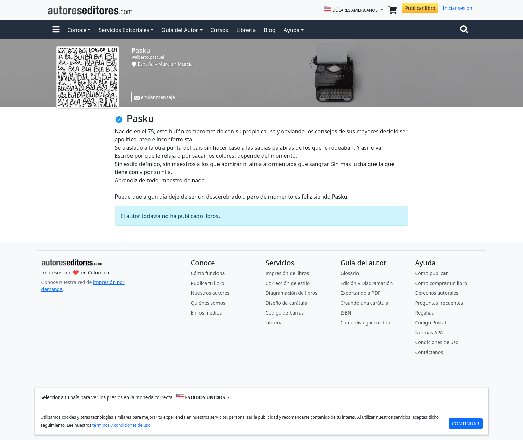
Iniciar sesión (457, 8)
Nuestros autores (210, 293)
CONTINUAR (465, 423)
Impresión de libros (287, 273)
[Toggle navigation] (465, 30)
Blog (270, 30)
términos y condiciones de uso (121, 425)
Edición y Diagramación (367, 283)
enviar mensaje (154, 97)
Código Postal (430, 322)
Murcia (165, 64)
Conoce (76, 30)
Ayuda (292, 30)
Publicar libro (420, 8)
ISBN (346, 312)
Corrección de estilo (288, 283)
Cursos (219, 30)
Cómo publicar (431, 273)
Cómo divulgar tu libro (365, 322)
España (145, 64)
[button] (56, 30)
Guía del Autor (179, 30)
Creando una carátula (364, 303)
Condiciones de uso (437, 342)
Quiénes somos (208, 303)
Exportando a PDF (361, 293)
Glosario (350, 273)
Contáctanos (429, 352)
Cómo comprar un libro (441, 283)
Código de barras (285, 312)
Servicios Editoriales (124, 30)
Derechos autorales (436, 293)
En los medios (206, 312)
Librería (246, 30)
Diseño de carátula (286, 303)
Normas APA (429, 332)
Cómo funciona (208, 273)
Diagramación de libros (291, 293)
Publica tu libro (207, 283)
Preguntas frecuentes (439, 303)
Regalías (424, 312)
